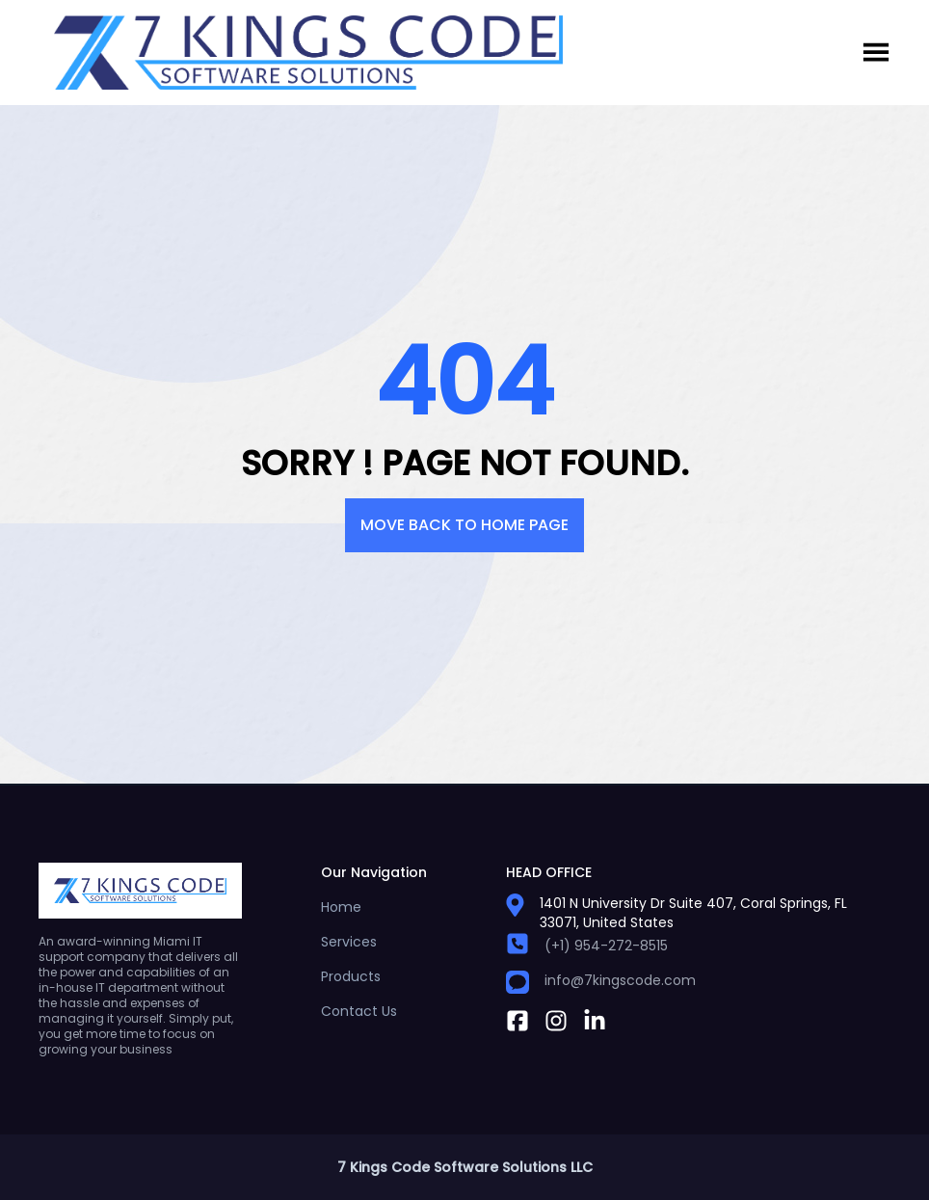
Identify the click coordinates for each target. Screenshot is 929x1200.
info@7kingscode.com (620, 980)
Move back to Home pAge (464, 525)
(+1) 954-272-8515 (606, 945)
